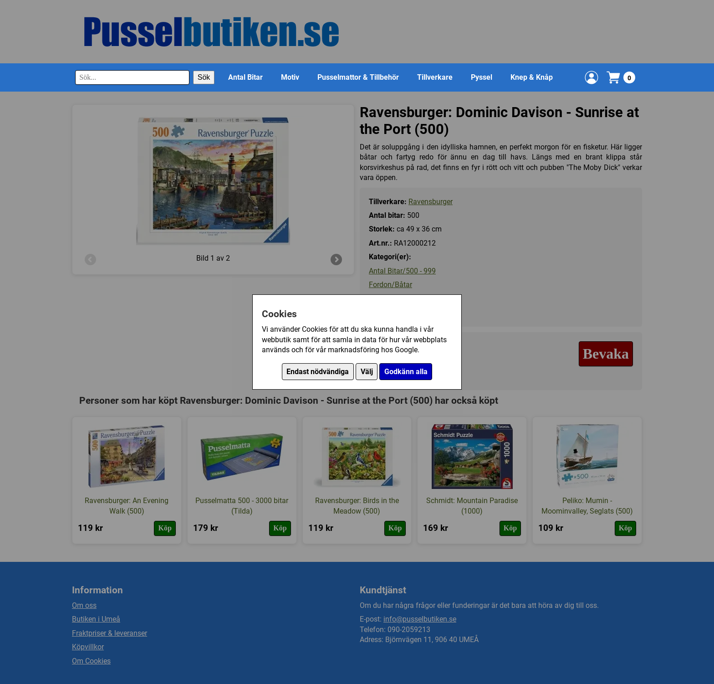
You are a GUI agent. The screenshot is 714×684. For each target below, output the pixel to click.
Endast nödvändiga (317, 371)
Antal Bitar (245, 77)
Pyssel (481, 77)
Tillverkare (435, 77)
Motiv (290, 77)
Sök (204, 77)
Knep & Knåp (531, 77)
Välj (367, 371)
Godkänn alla (406, 371)
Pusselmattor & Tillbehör (358, 77)
